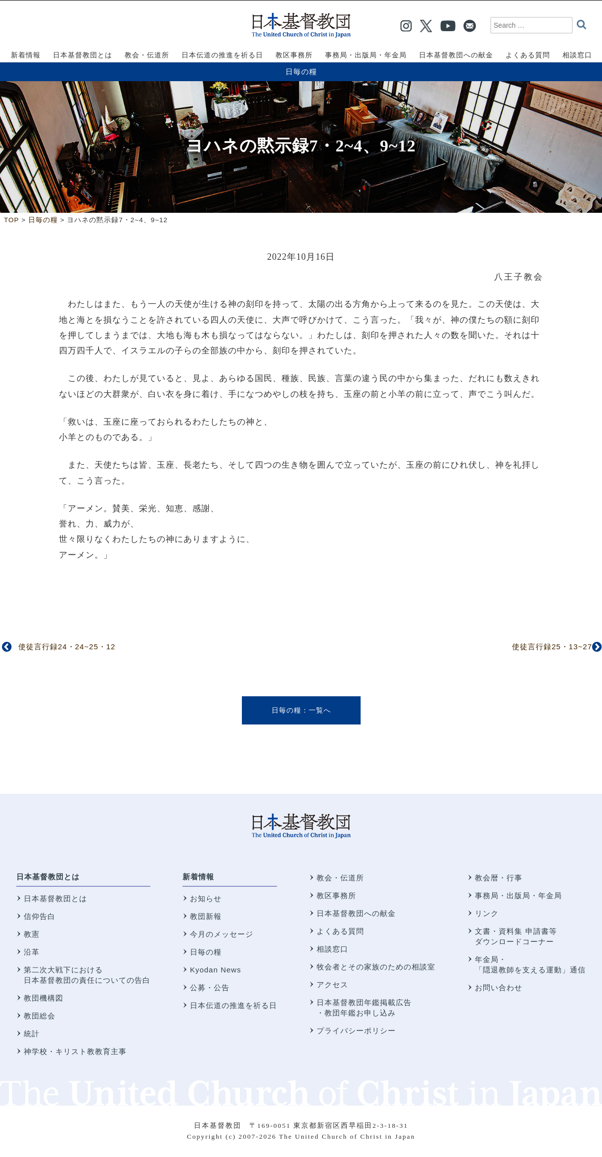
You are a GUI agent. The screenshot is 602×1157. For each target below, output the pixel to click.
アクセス (332, 984)
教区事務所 (336, 895)
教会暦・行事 (498, 877)
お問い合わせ (498, 987)
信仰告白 (39, 916)
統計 (32, 1033)
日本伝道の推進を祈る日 (233, 1005)
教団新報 (206, 916)
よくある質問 (340, 931)
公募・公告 (210, 987)
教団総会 (39, 1016)
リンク (487, 913)
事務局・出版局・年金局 (518, 895)
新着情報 (198, 876)
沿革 (32, 952)
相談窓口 (332, 949)
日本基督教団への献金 (356, 913)
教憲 (32, 934)
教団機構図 (43, 998)
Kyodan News (215, 969)
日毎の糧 (301, 71)
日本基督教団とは (48, 876)
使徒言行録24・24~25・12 (67, 646)
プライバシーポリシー (356, 1030)
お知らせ (206, 898)
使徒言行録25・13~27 (552, 646)
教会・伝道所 (340, 877)
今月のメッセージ (221, 934)
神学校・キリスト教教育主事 (75, 1051)
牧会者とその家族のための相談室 (376, 967)
